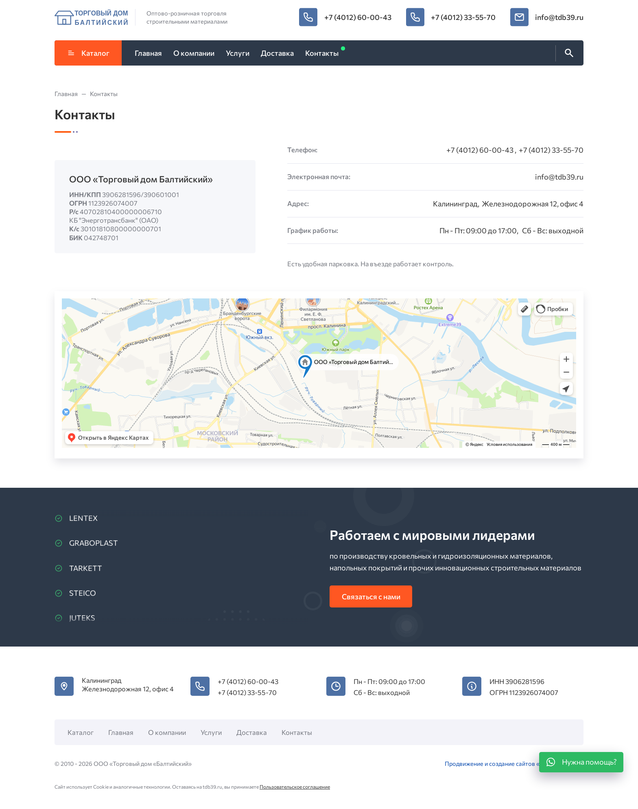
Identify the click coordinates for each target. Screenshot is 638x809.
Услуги (211, 732)
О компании (167, 732)
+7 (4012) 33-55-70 (463, 17)
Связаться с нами (371, 596)
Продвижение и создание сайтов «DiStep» (503, 763)
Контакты (297, 732)
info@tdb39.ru (559, 17)
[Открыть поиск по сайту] (567, 53)
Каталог (88, 52)
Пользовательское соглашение (295, 786)
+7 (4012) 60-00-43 (357, 17)
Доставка (251, 732)
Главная (120, 732)
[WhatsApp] (581, 762)
